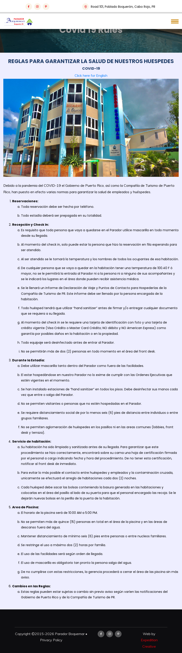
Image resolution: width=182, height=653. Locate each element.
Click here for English (91, 75)
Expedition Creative (149, 643)
